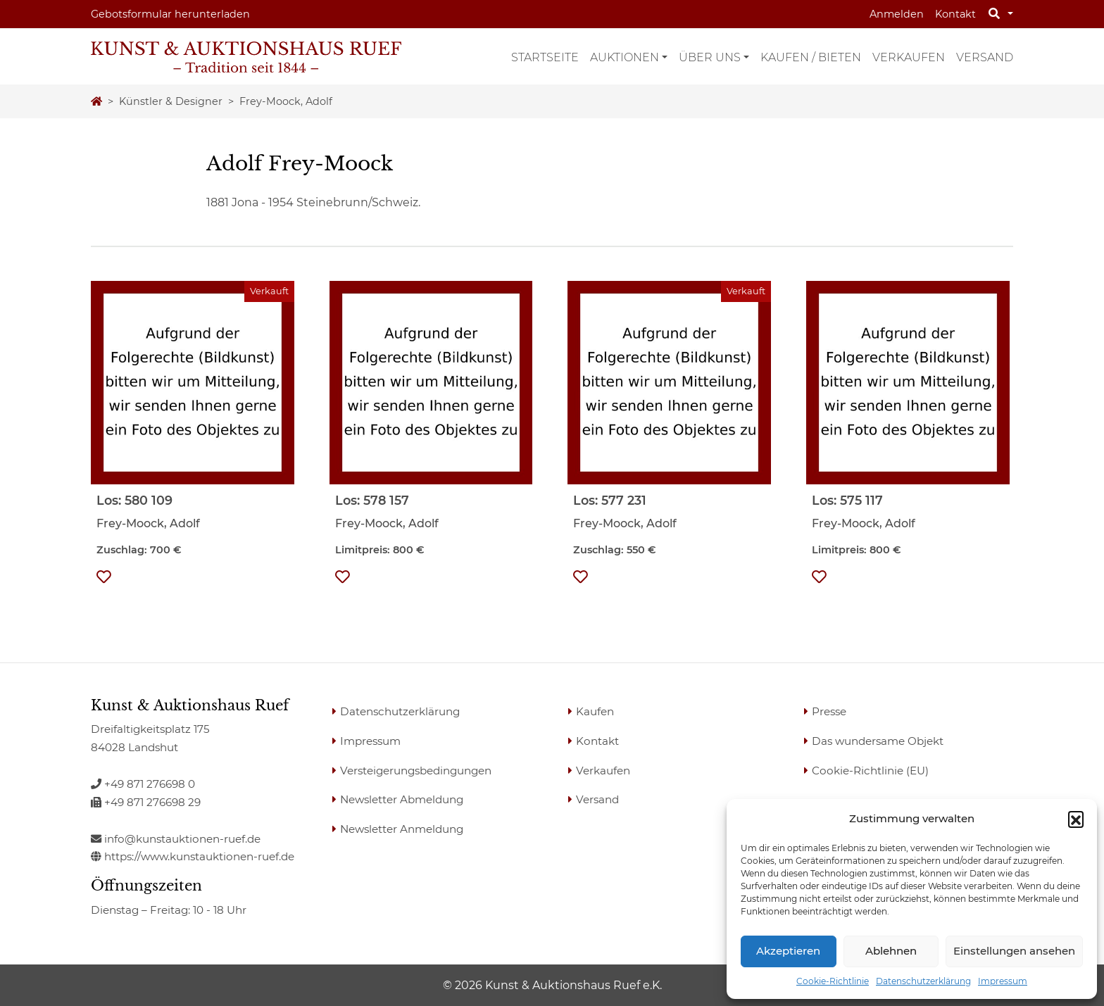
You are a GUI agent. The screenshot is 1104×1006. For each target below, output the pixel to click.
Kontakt (955, 14)
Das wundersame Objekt (877, 741)
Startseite (545, 57)
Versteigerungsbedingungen (415, 770)
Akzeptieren (788, 950)
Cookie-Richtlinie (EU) (870, 770)
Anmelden (897, 14)
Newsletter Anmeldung (401, 829)
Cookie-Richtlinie (832, 981)
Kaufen (595, 711)
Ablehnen (891, 950)
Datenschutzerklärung (923, 981)
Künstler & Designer (170, 101)
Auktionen (624, 57)
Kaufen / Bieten (810, 57)
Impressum (1002, 981)
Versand (984, 57)
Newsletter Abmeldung (401, 799)
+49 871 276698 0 (143, 784)
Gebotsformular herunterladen (170, 14)
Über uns (710, 57)
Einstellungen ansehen (1014, 950)
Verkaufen (908, 57)
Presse (829, 711)
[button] (1076, 819)
